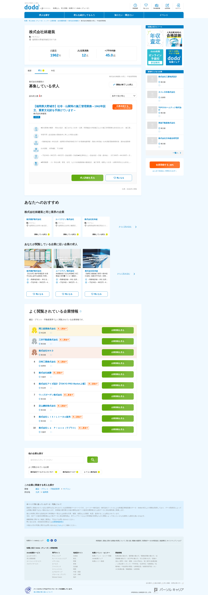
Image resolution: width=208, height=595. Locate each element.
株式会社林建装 (73, 21)
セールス (55, 564)
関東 (74, 561)
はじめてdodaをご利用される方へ (165, 171)
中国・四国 (77, 572)
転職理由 (150, 564)
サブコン (67, 489)
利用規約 (99, 540)
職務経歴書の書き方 (147, 556)
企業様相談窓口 (58, 522)
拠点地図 (158, 583)
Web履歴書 (156, 8)
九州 (38, 492)
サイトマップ (171, 540)
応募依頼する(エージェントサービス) (122, 107)
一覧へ (175, 153)
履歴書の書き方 (134, 556)
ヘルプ (179, 540)
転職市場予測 (147, 566)
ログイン (178, 8)
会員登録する (165, 165)
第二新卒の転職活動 (150, 561)
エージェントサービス (34, 561)
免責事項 (163, 540)
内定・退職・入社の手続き (133, 561)
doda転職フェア (97, 558)
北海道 (75, 556)
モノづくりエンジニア (59, 558)
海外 (74, 577)
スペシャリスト (57, 569)
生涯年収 (143, 564)
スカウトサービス (32, 564)
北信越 (75, 566)
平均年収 (135, 564)
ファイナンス (56, 566)
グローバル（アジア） (59, 574)
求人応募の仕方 (145, 558)
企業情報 (137, 569)
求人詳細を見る (87, 178)
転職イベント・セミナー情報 (101, 556)
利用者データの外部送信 (150, 540)
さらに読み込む (125, 227)
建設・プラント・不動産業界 (48, 489)
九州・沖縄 (77, 574)
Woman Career (57, 577)
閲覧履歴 (135, 8)
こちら (59, 525)
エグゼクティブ (57, 572)
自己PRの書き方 (132, 558)
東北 (74, 558)
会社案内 (149, 583)
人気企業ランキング (123, 564)
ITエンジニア (56, 556)
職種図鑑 (129, 569)
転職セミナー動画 (98, 561)
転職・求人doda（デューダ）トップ (36, 21)
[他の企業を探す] (56, 459)
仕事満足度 (137, 566)
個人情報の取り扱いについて (43, 592)
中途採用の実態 (127, 566)
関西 (74, 569)
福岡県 (45, 492)
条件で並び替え (118, 96)
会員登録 (167, 8)
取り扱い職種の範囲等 (133, 540)
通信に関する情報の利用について (114, 540)
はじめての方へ (32, 556)
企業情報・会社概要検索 (58, 21)
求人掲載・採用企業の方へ (172, 583)
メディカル (55, 561)
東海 (74, 564)
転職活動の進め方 (121, 556)
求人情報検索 (31, 558)
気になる (146, 8)
